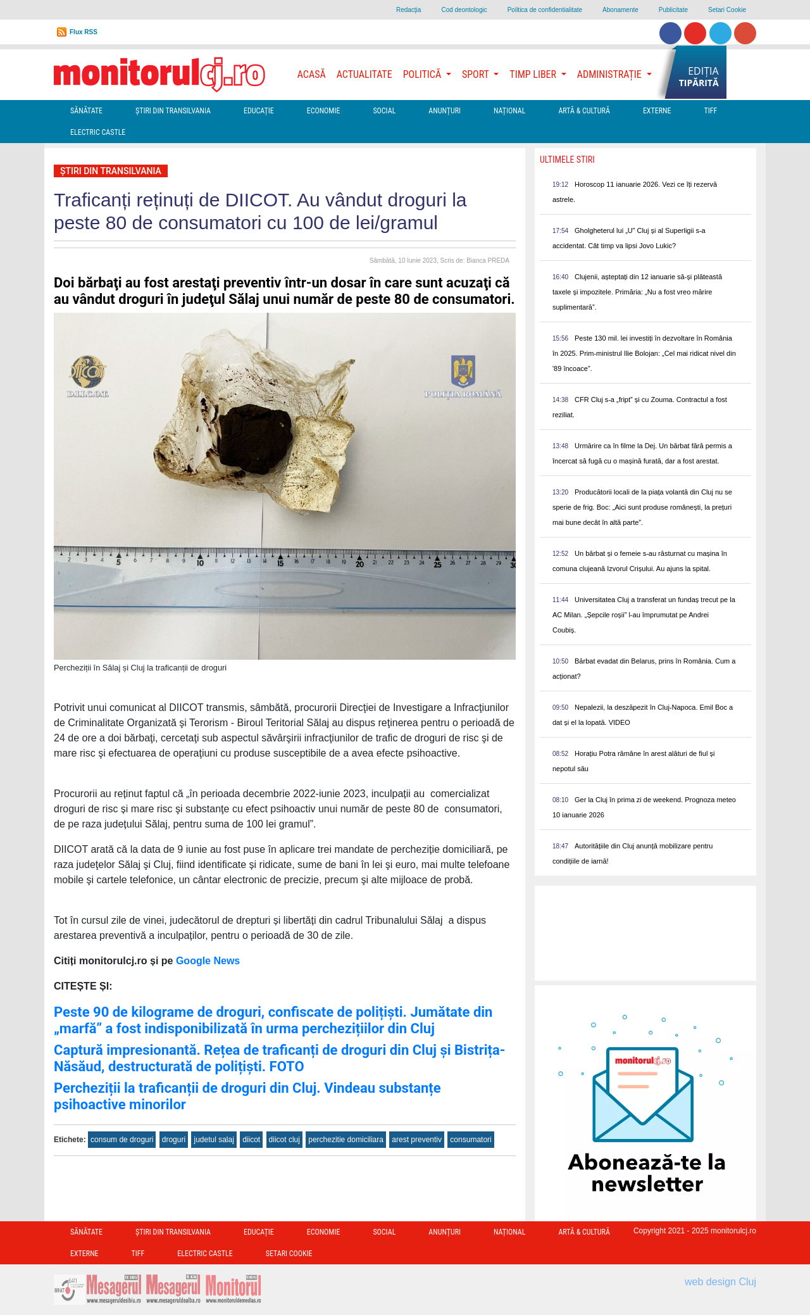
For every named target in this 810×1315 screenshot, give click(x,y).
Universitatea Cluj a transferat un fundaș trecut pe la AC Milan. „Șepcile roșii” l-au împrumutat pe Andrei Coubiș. (643, 615)
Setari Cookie (727, 9)
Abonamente (620, 9)
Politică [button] (423, 74)
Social (384, 110)
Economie (323, 110)
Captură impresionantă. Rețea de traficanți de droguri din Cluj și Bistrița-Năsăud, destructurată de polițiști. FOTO (279, 1058)
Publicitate (673, 9)
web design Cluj (720, 1281)
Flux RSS (83, 31)
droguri (173, 1139)
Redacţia (408, 9)
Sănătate (86, 110)
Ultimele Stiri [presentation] (567, 159)
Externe (657, 110)
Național (509, 110)
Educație (259, 110)
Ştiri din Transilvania (173, 110)
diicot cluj (284, 1139)
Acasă (311, 74)
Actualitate (364, 74)
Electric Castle (97, 132)
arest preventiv (417, 1139)
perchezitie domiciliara (345, 1139)
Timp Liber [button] (533, 74)
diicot (251, 1139)
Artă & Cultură (583, 110)
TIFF (710, 110)
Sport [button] (476, 74)
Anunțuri (444, 110)
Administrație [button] (610, 74)
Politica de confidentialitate (545, 9)
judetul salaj (214, 1139)
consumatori (470, 1139)
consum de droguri (121, 1139)
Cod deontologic (464, 9)
